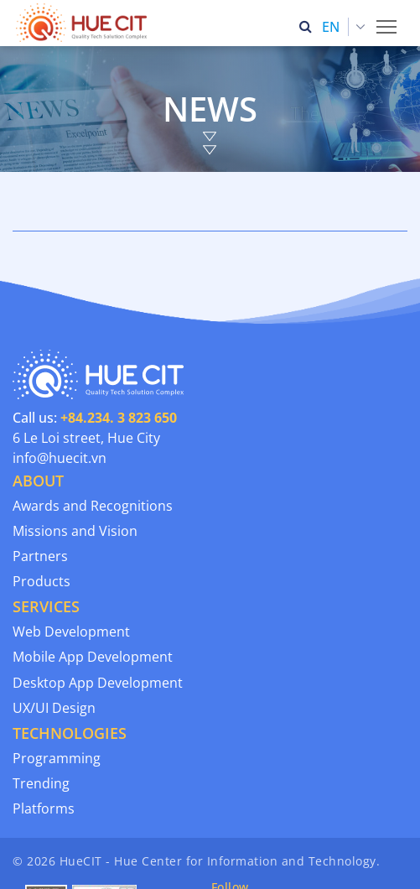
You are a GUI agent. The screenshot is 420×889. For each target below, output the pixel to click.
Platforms (44, 808)
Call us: (95, 417)
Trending (41, 783)
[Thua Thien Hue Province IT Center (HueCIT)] (84, 23)
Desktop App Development (98, 682)
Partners (40, 556)
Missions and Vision (75, 531)
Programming (57, 758)
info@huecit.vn (59, 458)
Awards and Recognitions (93, 505)
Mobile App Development (93, 656)
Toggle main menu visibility (387, 22)
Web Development (71, 631)
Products (41, 581)
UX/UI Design (54, 708)
